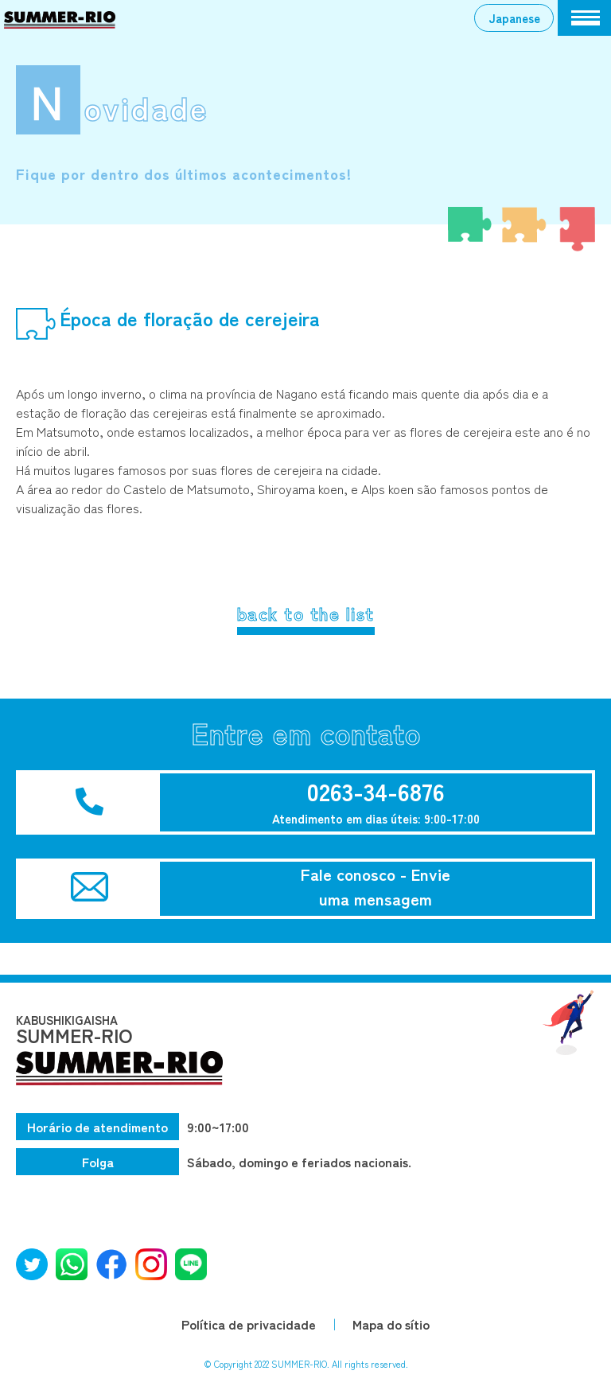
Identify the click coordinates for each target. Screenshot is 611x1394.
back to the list (306, 612)
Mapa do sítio (391, 1324)
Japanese (514, 17)
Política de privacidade (248, 1324)
